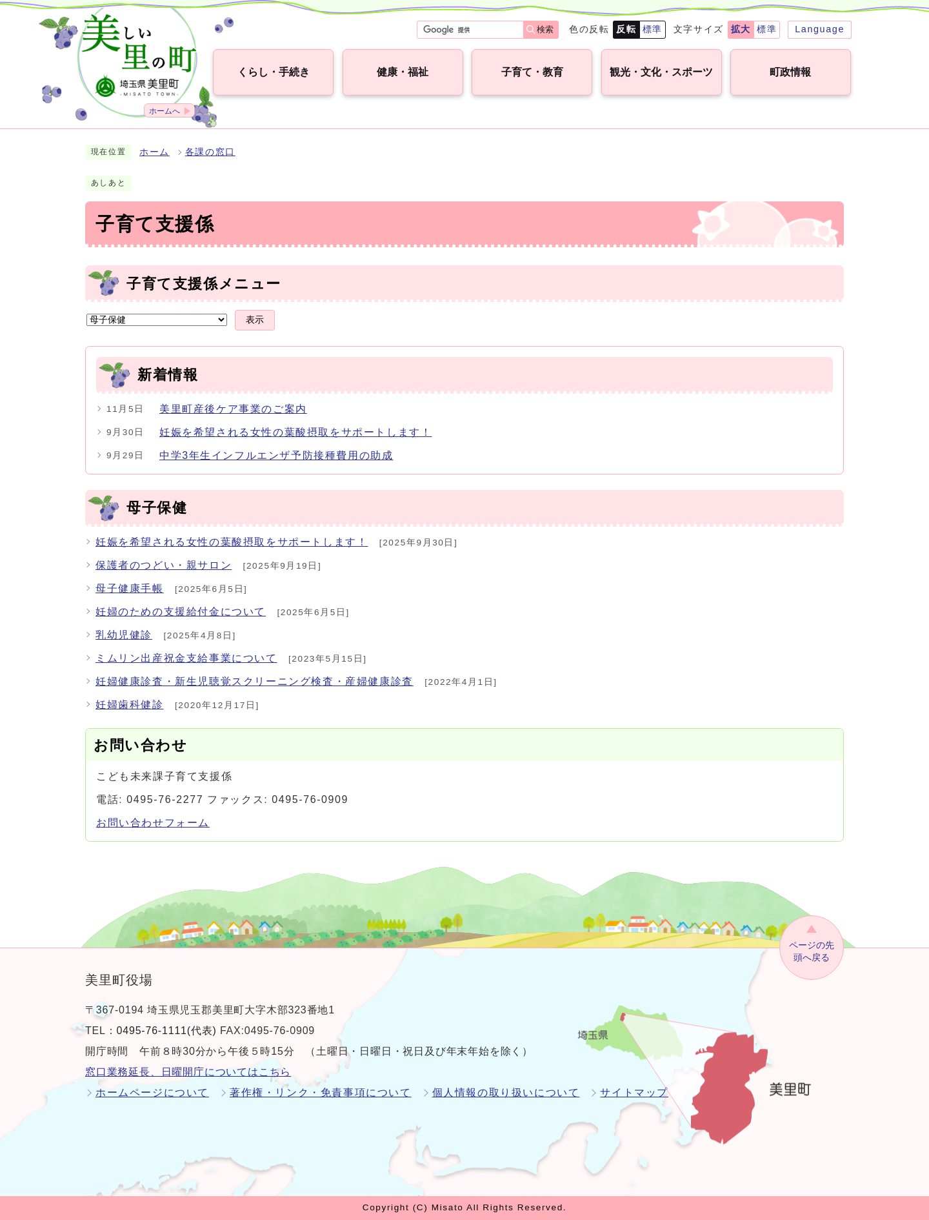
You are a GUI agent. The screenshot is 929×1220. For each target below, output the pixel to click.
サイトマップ (634, 1092)
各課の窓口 (210, 152)
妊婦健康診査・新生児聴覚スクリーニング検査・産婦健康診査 (254, 681)
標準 (653, 29)
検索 (545, 29)
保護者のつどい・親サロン (163, 565)
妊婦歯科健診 (129, 704)
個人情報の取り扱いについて (506, 1092)
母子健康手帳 (129, 588)
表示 (255, 320)
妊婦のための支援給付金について (180, 611)
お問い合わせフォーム (153, 822)
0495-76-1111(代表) (167, 1030)
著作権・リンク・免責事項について (321, 1092)
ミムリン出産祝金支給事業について (186, 658)
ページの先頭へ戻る (811, 951)
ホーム (154, 152)
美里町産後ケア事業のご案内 (233, 408)
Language (819, 29)
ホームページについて (152, 1092)
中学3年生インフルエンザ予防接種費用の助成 (276, 455)
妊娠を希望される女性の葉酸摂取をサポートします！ (295, 432)
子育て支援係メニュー (203, 284)
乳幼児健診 (123, 634)
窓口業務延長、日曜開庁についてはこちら (188, 1071)
